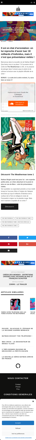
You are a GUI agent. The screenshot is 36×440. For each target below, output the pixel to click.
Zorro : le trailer (18, 284)
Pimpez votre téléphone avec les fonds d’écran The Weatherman (13, 312)
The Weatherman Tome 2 (10, 225)
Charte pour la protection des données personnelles (18, 437)
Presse (18, 387)
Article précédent (18, 272)
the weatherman (7, 218)
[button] (33, 401)
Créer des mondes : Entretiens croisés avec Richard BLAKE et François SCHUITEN (18, 276)
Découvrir (9, 207)
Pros (18, 389)
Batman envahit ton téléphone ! (17, 336)
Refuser (18, 428)
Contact (18, 384)
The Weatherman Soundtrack (24, 114)
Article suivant (18, 281)
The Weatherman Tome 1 (24, 218)
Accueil (3, 41)
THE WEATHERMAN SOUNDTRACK (9, 114)
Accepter (18, 423)
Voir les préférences (18, 433)
